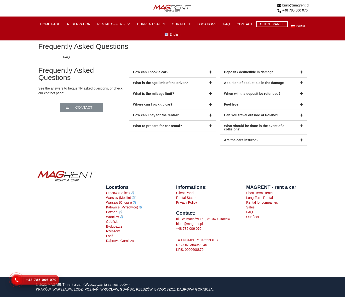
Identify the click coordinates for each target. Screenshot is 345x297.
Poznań (111, 212)
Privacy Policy (186, 202)
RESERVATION (79, 24)
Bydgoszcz (114, 226)
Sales (250, 207)
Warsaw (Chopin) (119, 202)
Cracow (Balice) (118, 193)
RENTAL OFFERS (111, 24)
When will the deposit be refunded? (252, 93)
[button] (81, 107)
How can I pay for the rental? (156, 115)
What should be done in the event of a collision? (254, 127)
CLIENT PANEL (271, 24)
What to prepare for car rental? (157, 126)
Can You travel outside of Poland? (251, 115)
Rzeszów (113, 231)
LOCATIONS (207, 24)
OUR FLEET (181, 24)
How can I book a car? (150, 72)
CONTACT (245, 24)
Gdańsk (112, 222)
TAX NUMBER (187, 240)
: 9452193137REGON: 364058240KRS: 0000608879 (197, 245)
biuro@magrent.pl (293, 5)
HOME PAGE (50, 24)
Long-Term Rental (259, 198)
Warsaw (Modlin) (118, 198)
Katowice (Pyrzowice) (122, 207)
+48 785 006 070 (292, 10)
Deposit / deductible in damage (248, 72)
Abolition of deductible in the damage (254, 83)
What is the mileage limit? (153, 93)
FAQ (226, 24)
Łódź (109, 236)
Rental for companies (262, 202)
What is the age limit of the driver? (160, 83)
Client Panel (185, 193)
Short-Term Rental (260, 193)
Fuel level (231, 104)
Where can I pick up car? (152, 104)
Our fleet (252, 217)
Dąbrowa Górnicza (120, 241)
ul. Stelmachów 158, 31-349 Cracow (203, 219)
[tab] (172, 72)
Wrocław (113, 217)
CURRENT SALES (151, 24)
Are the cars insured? (241, 140)
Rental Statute (186, 198)
